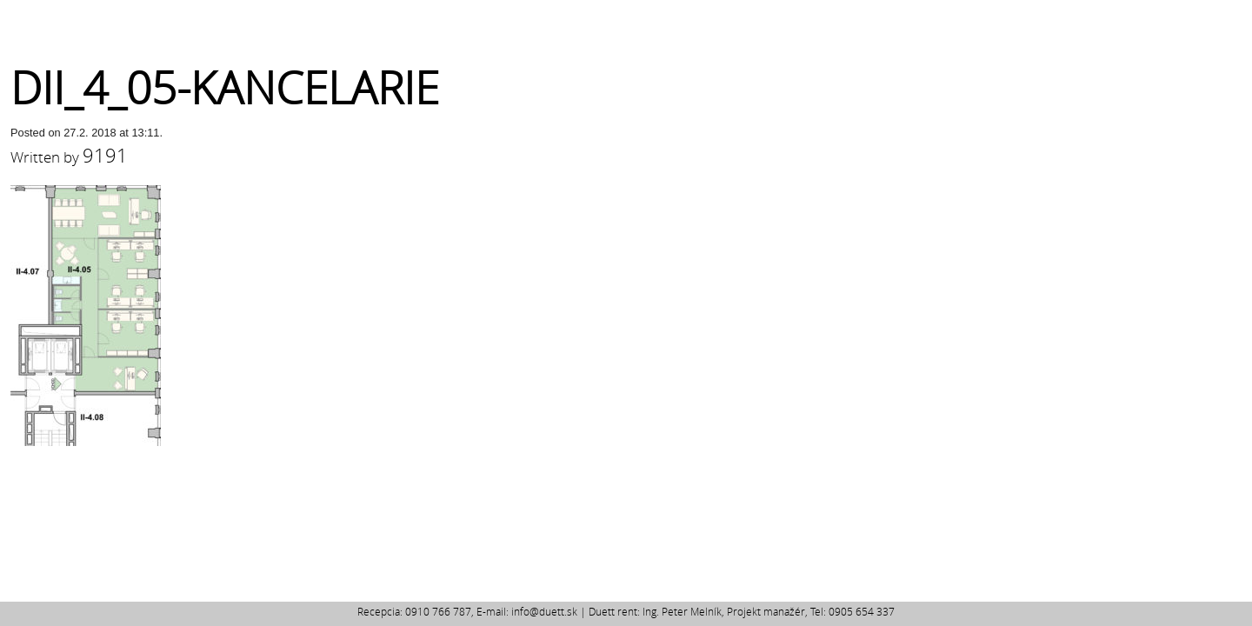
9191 (105, 155)
